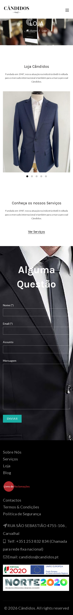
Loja (6, 465)
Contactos (12, 500)
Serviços (10, 458)
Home (33, 30)
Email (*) (8, 323)
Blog (7, 472)
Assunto (8, 342)
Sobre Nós (12, 452)
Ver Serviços (36, 231)
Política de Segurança (22, 513)
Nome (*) (8, 305)
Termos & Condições (21, 506)
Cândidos (26, 608)
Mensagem (9, 360)
